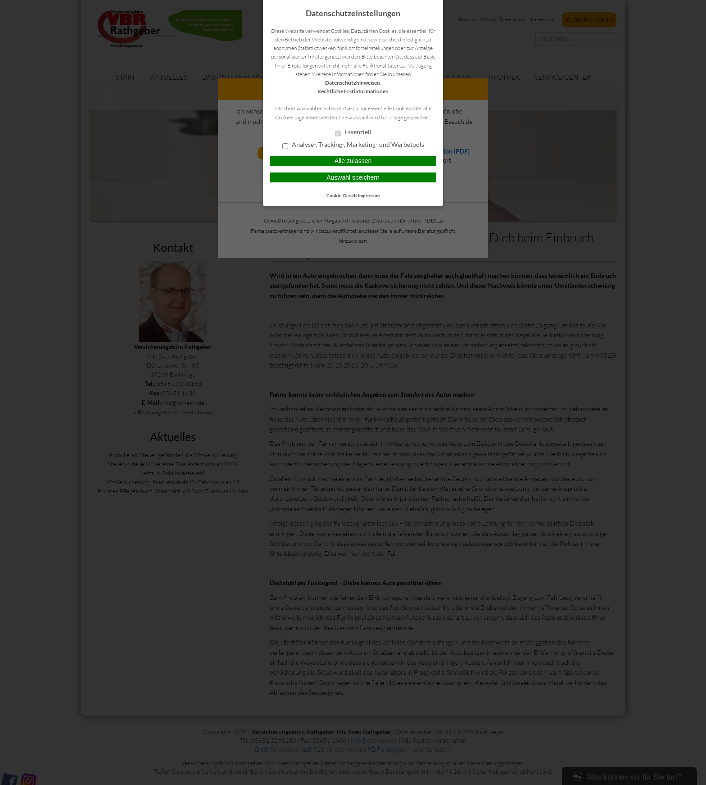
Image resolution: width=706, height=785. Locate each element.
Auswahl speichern (353, 177)
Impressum (369, 195)
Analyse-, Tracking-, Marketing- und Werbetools (353, 145)
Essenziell (353, 132)
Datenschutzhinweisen (352, 82)
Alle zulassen (353, 160)
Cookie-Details (341, 195)
